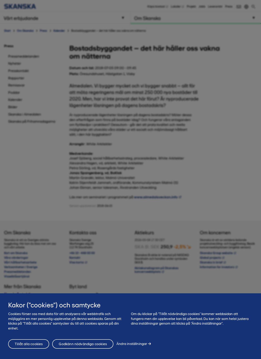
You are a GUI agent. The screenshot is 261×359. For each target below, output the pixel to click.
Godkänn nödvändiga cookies (83, 345)
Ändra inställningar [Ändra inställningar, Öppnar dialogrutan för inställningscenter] (131, 345)
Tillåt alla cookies (29, 345)
